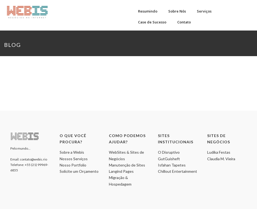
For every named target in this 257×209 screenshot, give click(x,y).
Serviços (204, 11)
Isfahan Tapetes (172, 165)
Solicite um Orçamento (79, 171)
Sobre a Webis (72, 152)
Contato (184, 22)
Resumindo (147, 11)
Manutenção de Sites (127, 165)
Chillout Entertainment (177, 171)
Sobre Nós (177, 11)
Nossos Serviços (74, 158)
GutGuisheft (169, 158)
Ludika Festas (218, 152)
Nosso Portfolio (73, 165)
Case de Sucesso (152, 22)
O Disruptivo (169, 152)
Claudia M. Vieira (221, 158)
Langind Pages (121, 171)
